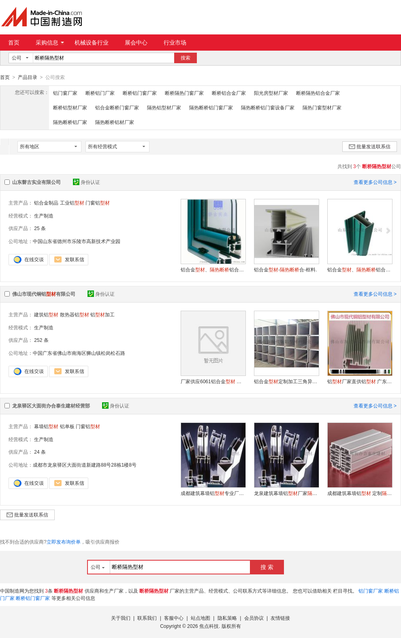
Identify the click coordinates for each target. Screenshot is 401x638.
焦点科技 (209, 626)
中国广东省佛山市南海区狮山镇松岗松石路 (79, 353)
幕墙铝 (46, 426)
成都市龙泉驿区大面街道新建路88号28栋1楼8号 (85, 464)
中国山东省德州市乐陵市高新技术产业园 (76, 241)
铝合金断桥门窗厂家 (117, 107)
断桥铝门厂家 (100, 93)
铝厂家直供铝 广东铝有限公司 (359, 381)
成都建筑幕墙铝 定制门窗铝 (359, 493)
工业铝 (72, 202)
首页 (13, 42)
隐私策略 (227, 618)
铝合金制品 (46, 202)
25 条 (40, 228)
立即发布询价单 (64, 541)
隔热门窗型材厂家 (322, 107)
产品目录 (27, 77)
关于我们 (120, 618)
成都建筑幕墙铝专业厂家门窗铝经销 (213, 493)
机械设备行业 (92, 42)
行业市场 (175, 42)
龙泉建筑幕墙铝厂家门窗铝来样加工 (286, 493)
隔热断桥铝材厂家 (114, 122)
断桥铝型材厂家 (70, 107)
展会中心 (136, 42)
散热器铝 (74, 314)
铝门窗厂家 (65, 93)
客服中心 (173, 618)
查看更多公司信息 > (375, 182)
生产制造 (43, 215)
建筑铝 (46, 314)
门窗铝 (97, 202)
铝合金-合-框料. (285, 269)
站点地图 (200, 618)
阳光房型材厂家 (271, 93)
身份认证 (86, 182)
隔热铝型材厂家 (164, 107)
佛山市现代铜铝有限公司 (43, 294)
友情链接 (280, 618)
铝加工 (102, 314)
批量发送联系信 (369, 146)
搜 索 (266, 566)
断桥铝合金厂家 (229, 93)
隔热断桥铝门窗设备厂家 (267, 107)
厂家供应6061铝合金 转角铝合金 (213, 381)
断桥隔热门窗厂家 (184, 93)
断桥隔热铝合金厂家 (318, 93)
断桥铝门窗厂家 (140, 93)
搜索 (185, 58)
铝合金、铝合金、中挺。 (359, 269)
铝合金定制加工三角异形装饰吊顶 (286, 381)
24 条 (40, 451)
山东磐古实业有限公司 (36, 182)
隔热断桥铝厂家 (70, 122)
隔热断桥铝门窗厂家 (211, 107)
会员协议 (254, 618)
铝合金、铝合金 (213, 269)
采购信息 (50, 42)
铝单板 (67, 426)
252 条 (41, 340)
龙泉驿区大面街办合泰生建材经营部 (51, 405)
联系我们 (147, 618)
